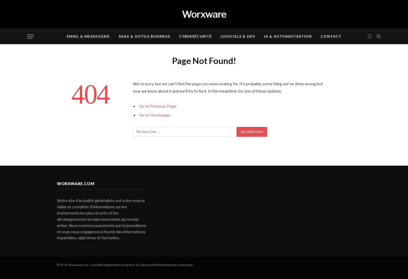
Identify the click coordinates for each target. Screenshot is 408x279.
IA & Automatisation (288, 36)
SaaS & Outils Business (144, 36)
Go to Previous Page (157, 106)
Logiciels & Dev (238, 36)
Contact (331, 36)
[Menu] (30, 36)
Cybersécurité (195, 36)
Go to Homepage (154, 115)
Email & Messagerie (88, 36)
